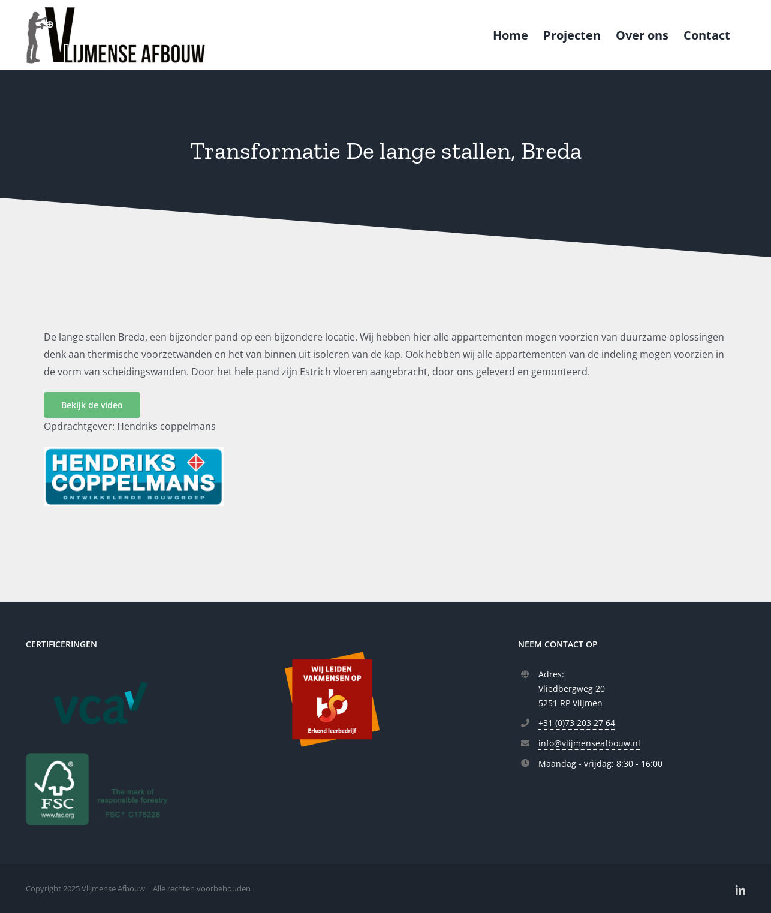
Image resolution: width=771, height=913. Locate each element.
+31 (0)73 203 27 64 (576, 722)
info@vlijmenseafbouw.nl (589, 743)
